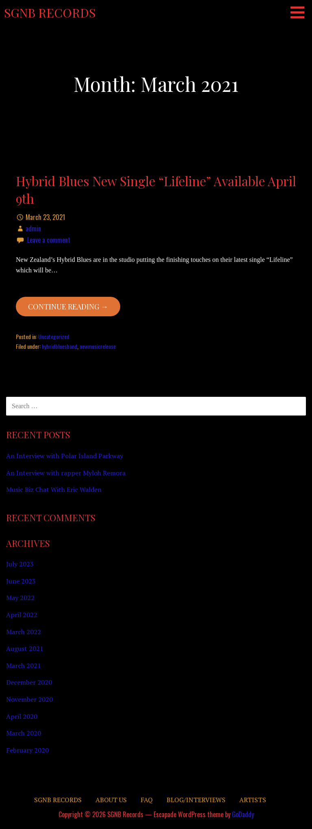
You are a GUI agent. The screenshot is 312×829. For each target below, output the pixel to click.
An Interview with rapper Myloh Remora (66, 472)
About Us (111, 799)
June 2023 (21, 581)
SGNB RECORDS (58, 799)
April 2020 (21, 716)
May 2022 (20, 597)
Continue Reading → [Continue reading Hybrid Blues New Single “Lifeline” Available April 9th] (68, 306)
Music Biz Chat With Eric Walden (54, 489)
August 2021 (24, 648)
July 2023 (20, 563)
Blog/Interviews (196, 799)
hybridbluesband (59, 346)
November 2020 (29, 699)
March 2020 (23, 733)
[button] (300, 12)
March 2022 (23, 631)
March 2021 (23, 665)
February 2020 (27, 750)
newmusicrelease (98, 346)
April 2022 (21, 614)
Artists (252, 799)
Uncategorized (53, 336)
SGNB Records (49, 12)
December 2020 (29, 682)
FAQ (147, 799)
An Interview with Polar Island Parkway (64, 455)
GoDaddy (243, 814)
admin (33, 228)
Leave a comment (48, 240)
